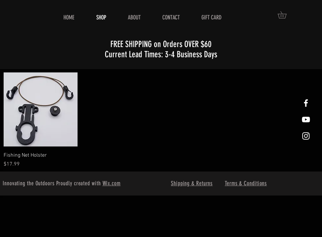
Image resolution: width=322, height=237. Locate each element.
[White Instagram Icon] (306, 136)
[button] (285, 14)
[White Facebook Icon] (306, 103)
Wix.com (112, 183)
